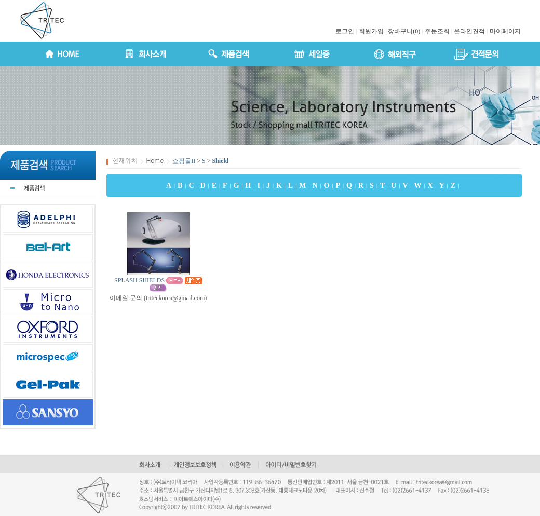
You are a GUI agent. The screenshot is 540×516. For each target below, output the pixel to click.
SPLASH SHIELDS (139, 280)
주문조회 (437, 31)
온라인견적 (469, 31)
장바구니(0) (404, 31)
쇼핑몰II (183, 161)
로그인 (344, 31)
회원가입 (371, 31)
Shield (220, 161)
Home (155, 160)
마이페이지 (505, 31)
